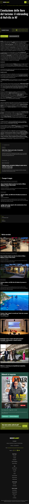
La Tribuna (14, 497)
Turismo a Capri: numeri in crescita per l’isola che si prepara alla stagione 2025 (14, 314)
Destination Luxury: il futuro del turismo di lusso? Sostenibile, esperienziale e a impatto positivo (11, 339)
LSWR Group (14, 493)
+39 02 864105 (16, 445)
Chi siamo (14, 455)
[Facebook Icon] (15, 450)
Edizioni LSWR (14, 492)
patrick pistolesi (9, 181)
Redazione (10, 151)
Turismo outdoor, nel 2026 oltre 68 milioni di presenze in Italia (14, 195)
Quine (14, 495)
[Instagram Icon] (13, 450)
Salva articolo (4, 36)
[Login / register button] (25, 2)
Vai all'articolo (5, 416)
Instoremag (14, 485)
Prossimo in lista (5, 160)
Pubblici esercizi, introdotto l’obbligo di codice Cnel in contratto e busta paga (14, 166)
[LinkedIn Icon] (17, 450)
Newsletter (14, 459)
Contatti (14, 457)
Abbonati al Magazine (14, 416)
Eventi (14, 473)
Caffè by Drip (14, 479)
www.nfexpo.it (12, 47)
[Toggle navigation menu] (1, 2)
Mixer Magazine (14, 461)
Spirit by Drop (14, 477)
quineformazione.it (20, 447)
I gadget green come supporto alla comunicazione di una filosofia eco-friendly (14, 205)
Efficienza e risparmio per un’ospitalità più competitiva (12, 366)
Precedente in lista (5, 144)
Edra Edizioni (14, 490)
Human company (3, 192)
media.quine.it (10, 447)
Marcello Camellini (14, 181)
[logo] (6, 2)
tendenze (3, 147)
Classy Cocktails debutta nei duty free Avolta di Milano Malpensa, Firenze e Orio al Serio (13, 184)
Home (1, 5)
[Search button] (28, 2)
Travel (4, 5)
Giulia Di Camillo (9, 168)
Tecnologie (14, 469)
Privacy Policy (14, 463)
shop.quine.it (15, 447)
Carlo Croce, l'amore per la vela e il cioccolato (12, 150)
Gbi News (14, 483)
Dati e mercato (14, 467)
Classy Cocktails (3, 181)
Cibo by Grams (14, 475)
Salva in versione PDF (14, 36)
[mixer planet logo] (14, 438)
